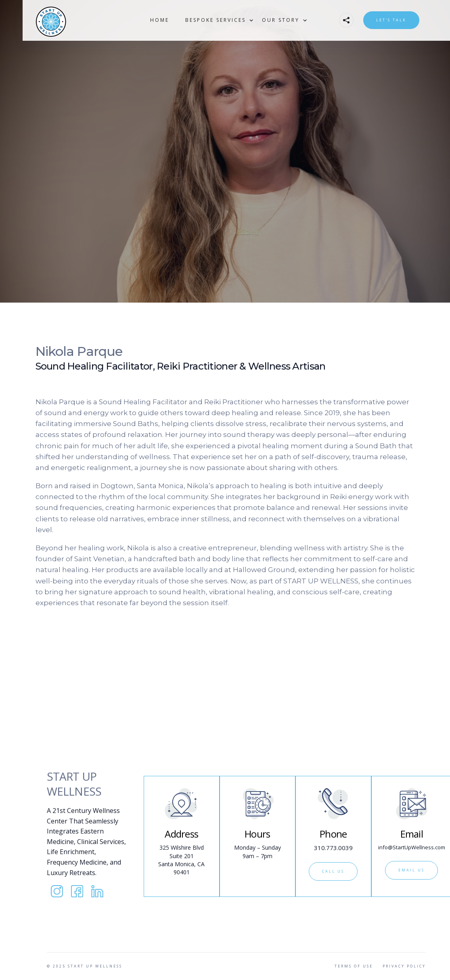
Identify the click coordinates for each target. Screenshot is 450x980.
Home (159, 20)
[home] (71, 20)
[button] (215, 20)
